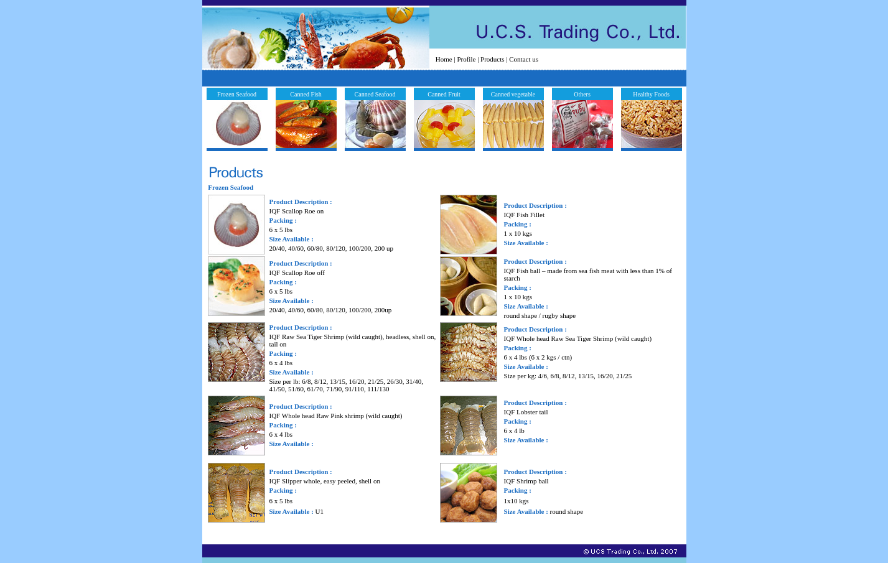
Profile (466, 59)
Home (444, 59)
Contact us (523, 59)
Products (492, 59)
